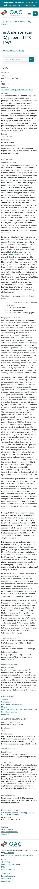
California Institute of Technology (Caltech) (17, 812)
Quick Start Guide (8, 869)
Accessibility (6, 878)
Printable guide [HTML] (15, 51)
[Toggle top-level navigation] (29, 13)
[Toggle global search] (35, 13)
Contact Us (5, 881)
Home (3, 859)
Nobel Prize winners (9, 712)
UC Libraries (9, 853)
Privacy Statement (8, 876)
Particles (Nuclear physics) (11, 704)
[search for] (17, 59)
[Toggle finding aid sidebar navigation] (19, 68)
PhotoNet (13, 254)
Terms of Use (6, 873)
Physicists (5, 714)
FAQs (3, 867)
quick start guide (10, 5)
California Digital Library (23, 855)
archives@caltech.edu (9, 832)
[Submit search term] (31, 59)
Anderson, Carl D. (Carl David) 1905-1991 (17, 90)
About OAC (5, 862)
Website (4, 834)
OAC (11, 13)
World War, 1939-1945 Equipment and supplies (19, 709)
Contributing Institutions (10, 864)
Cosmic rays (6, 702)
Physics (4, 707)
